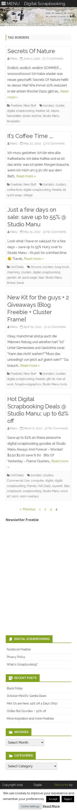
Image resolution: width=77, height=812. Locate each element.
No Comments (56, 231)
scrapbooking (32, 491)
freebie (40, 110)
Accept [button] (53, 799)
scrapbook (14, 491)
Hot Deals (17, 267)
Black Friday (15, 688)
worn (15, 496)
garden (11, 277)
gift (48, 379)
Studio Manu (51, 116)
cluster (59, 105)
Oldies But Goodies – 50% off (26, 711)
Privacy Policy (16, 657)
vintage (28, 195)
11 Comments (57, 327)
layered (57, 486)
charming (13, 272)
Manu (13, 58)
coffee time (14, 189)
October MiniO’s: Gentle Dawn (26, 696)
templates (13, 121)
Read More (51, 806)
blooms (36, 267)
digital (49, 480)
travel (20, 282)
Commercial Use (18, 480)
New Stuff (30, 105)
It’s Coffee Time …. (30, 136)
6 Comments (56, 143)
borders (48, 105)
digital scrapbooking (20, 110)
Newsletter (14, 116)
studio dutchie (31, 116)
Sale (41, 277)
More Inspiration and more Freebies (30, 718)
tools (63, 384)
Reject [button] (68, 799)
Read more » (26, 176)
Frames (32, 486)
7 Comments (54, 58)
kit (47, 110)
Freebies (16, 105)
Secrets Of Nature (31, 51)
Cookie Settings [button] (30, 806)
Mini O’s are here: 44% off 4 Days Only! (32, 703)
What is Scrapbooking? (22, 664)
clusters (60, 184)
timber (11, 282)
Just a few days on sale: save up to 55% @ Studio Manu (36, 217)
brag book (62, 267)
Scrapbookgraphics (28, 384)
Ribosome (61, 784)
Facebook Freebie (19, 649)
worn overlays (29, 496)
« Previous (28, 509)
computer (37, 480)
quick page (14, 195)
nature (55, 110)
